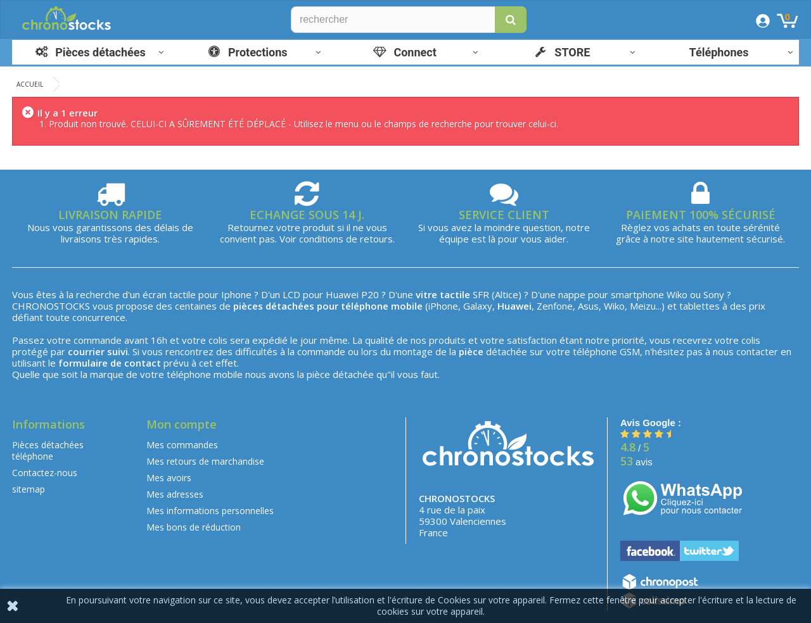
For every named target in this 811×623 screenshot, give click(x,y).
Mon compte (181, 424)
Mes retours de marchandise (205, 461)
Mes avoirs (168, 478)
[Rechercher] (409, 19)
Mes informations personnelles (210, 511)
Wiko (677, 294)
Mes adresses (174, 494)
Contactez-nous (44, 473)
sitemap (28, 489)
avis (636, 461)
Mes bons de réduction (193, 527)
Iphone (236, 294)
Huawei (342, 294)
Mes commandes (182, 445)
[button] (511, 19)
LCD (291, 294)
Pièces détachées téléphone (48, 450)
